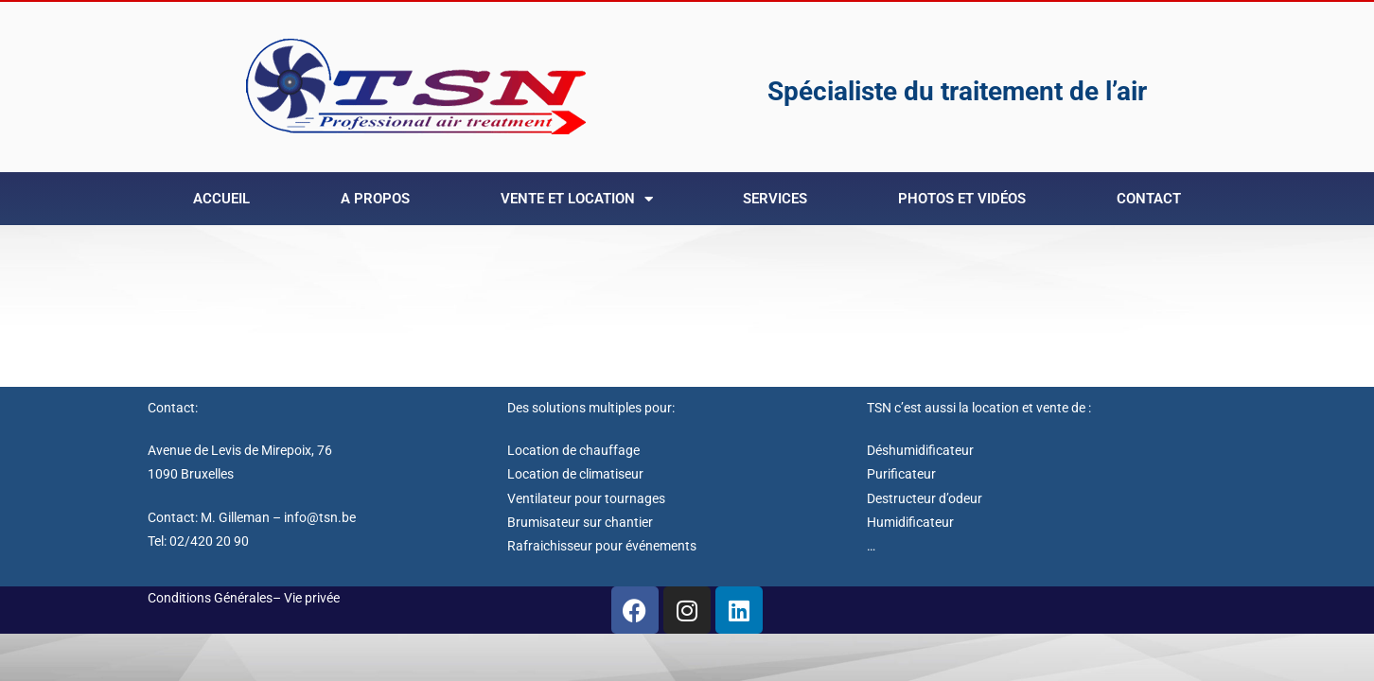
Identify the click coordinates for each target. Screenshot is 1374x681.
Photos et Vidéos (962, 198)
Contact (1149, 198)
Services (775, 198)
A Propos (375, 198)
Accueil (221, 198)
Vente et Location (577, 199)
